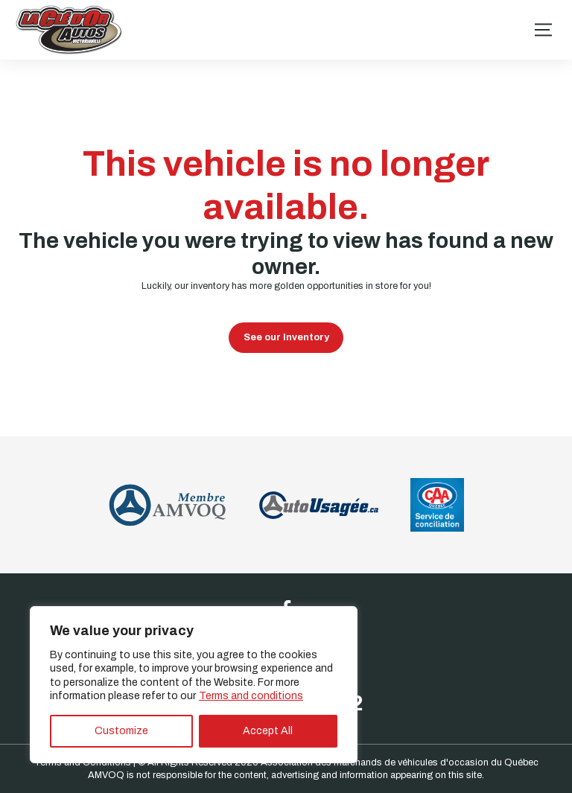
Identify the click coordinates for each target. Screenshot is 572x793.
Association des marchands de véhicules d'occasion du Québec (399, 762)
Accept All (268, 730)
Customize (121, 730)
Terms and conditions (251, 695)
